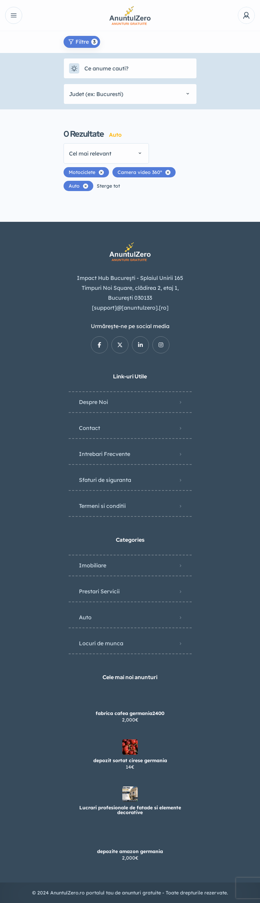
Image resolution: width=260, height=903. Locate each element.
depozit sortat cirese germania (130, 760)
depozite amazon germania (130, 851)
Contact (89, 427)
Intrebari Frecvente (104, 453)
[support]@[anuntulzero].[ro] (130, 307)
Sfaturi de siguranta (105, 479)
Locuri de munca (101, 643)
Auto (85, 617)
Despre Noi (93, 402)
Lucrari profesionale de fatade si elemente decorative (130, 810)
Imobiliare (92, 565)
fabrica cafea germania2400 (130, 713)
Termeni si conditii (102, 505)
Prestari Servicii (99, 591)
